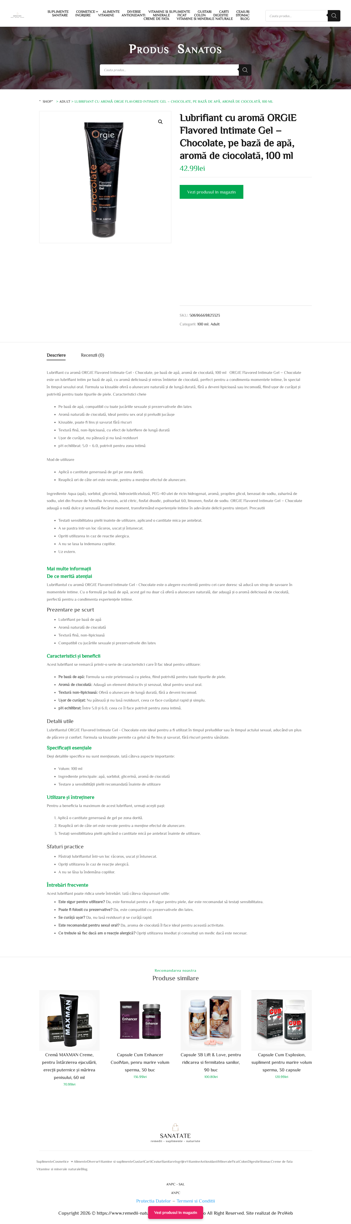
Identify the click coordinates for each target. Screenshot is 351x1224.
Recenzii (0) (92, 355)
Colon (200, 15)
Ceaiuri (242, 11)
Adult (64, 101)
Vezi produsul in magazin (211, 191)
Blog (244, 18)
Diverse (134, 11)
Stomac (242, 15)
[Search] (334, 15)
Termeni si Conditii (196, 1200)
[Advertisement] (246, 258)
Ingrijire (82, 15)
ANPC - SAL (175, 1184)
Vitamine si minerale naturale (205, 18)
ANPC (175, 1192)
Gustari (205, 11)
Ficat (181, 15)
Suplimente (58, 11)
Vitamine (106, 15)
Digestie (220, 15)
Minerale (161, 15)
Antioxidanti (133, 15)
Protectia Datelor (153, 1200)
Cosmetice (85, 11)
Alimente (111, 11)
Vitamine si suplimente (169, 11)
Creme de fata (156, 18)
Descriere (56, 355)
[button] (160, 121)
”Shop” (47, 101)
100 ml (202, 324)
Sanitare (60, 15)
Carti (224, 11)
